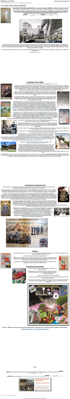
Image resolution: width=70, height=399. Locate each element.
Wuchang (27, 253)
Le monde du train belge (41, 7)
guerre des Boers (30, 192)
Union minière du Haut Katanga (22, 112)
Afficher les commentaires (64, 1)
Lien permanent (3, 395)
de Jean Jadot (54, 83)
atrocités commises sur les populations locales (43, 135)
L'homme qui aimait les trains (60, 7)
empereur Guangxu (35, 212)
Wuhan (53, 253)
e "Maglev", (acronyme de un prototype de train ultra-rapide (27, 154)
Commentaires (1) (9, 395)
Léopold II (15, 109)
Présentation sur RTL (35, 52)
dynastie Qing (47, 190)
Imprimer (56, 1)
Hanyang (33, 253)
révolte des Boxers (18, 108)
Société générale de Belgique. (42, 109)
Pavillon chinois (41, 143)
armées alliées (19, 214)
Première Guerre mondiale (46, 116)
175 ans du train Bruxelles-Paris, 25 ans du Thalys (33, 376)
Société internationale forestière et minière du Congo (44, 112)
